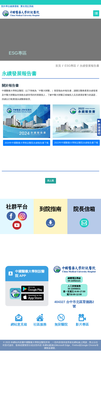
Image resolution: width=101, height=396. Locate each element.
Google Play (32, 289)
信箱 (84, 222)
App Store (32, 297)
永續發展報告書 (89, 65)
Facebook (11, 216)
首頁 (58, 65)
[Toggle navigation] (96, 13)
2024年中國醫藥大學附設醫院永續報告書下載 (27, 143)
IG (22, 216)
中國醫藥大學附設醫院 (74, 269)
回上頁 (50, 180)
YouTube (16, 225)
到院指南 (50, 222)
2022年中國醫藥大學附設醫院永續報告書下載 (76, 142)
